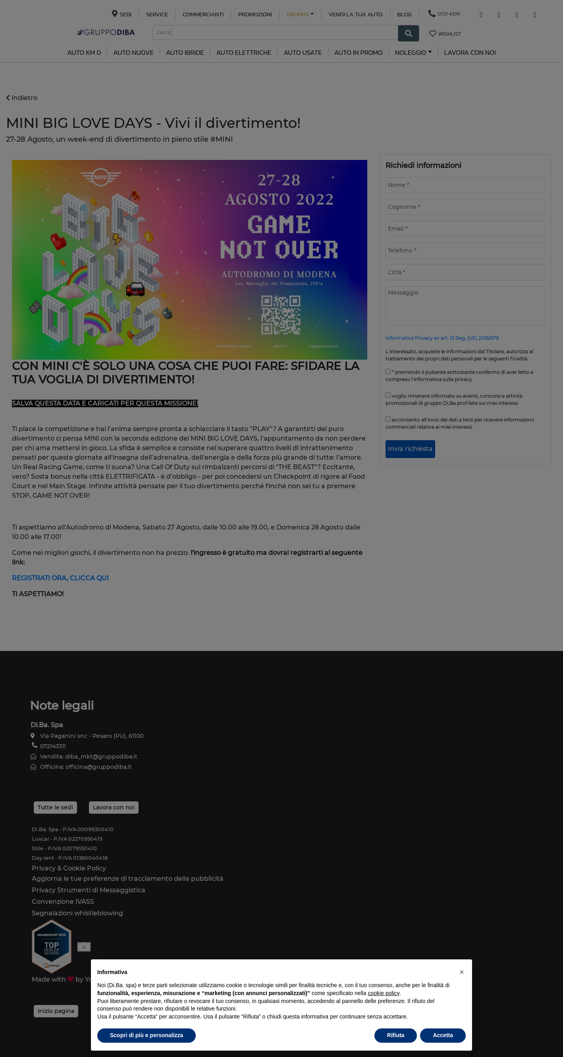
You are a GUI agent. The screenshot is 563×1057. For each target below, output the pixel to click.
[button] (461, 972)
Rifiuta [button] (396, 1035)
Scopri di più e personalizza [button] (146, 1035)
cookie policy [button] (383, 993)
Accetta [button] (443, 1035)
